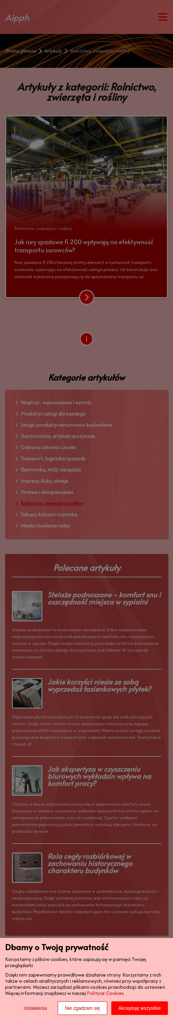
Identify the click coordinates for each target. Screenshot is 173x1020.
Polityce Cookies (105, 993)
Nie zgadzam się (82, 1008)
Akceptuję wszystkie (139, 1008)
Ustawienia (35, 1008)
